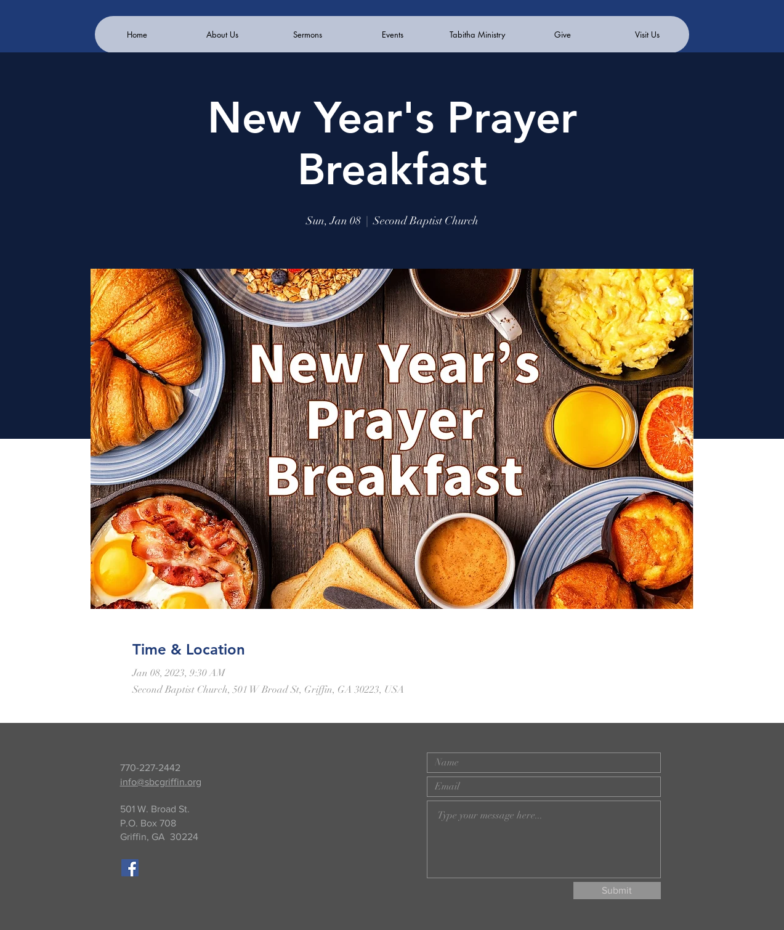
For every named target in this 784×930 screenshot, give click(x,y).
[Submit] (617, 890)
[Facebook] (130, 867)
